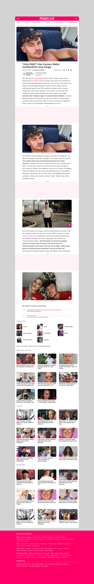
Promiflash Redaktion (38, 70)
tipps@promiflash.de (44, 346)
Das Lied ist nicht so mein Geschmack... (38, 317)
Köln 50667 (34, 81)
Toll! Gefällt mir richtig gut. (34, 311)
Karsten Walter (38, 78)
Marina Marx (32, 236)
